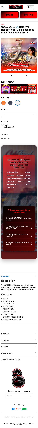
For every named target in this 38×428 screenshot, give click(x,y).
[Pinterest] (8, 139)
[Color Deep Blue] (10, 103)
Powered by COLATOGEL (26, 417)
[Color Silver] (17, 102)
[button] (2, 7)
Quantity (4, 109)
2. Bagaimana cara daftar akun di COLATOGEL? (18, 227)
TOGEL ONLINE (14, 417)
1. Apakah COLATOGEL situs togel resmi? (18, 219)
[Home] (16, 7)
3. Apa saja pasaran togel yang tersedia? (17, 235)
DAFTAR (28, 14)
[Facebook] (2, 139)
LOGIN (9, 14)
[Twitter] (5, 139)
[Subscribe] (30, 396)
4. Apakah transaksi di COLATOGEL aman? (19, 243)
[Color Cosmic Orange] (3, 103)
